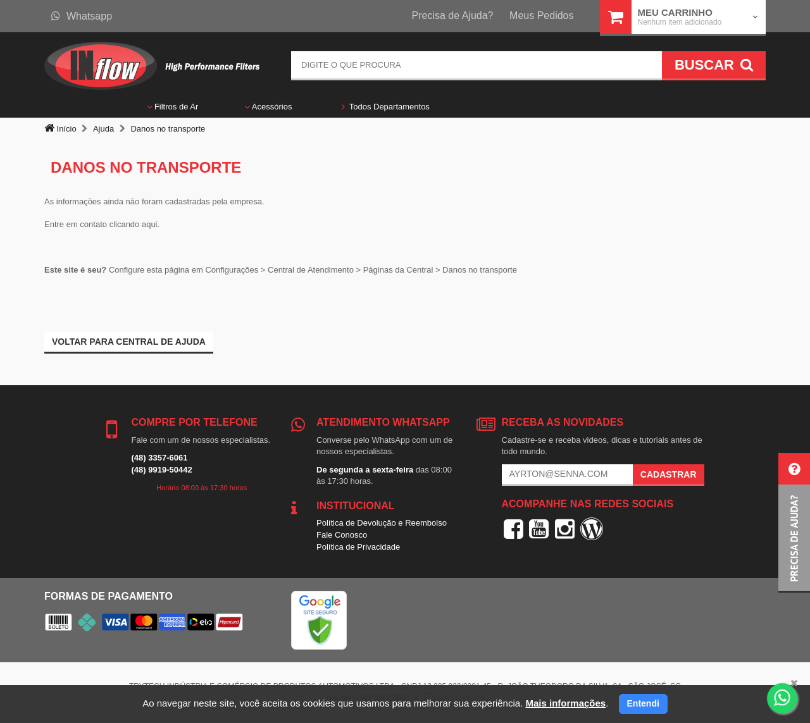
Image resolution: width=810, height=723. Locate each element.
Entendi (643, 703)
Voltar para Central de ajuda (129, 342)
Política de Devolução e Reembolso (381, 523)
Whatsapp (81, 16)
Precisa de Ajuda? (453, 15)
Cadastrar (668, 474)
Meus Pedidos (541, 15)
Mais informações (565, 703)
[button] (794, 523)
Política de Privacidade (358, 547)
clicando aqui (133, 224)
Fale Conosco (341, 535)
